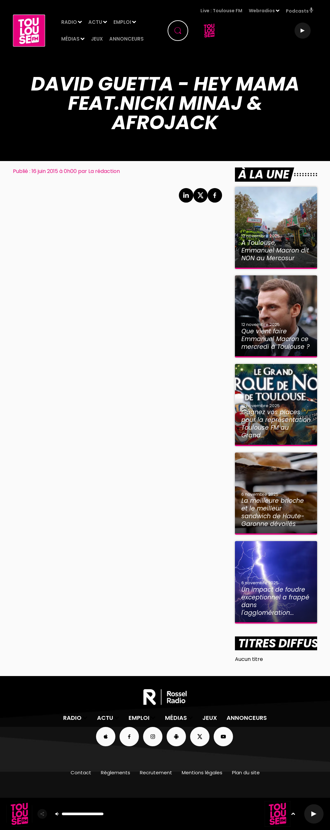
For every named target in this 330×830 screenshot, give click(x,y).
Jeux (97, 38)
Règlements (115, 772)
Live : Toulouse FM (221, 10)
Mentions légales (202, 772)
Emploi (122, 22)
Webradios (262, 10)
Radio (69, 22)
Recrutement (156, 772)
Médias (70, 38)
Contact (81, 772)
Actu (95, 22)
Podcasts (300, 10)
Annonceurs (126, 38)
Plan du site (246, 772)
